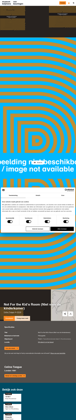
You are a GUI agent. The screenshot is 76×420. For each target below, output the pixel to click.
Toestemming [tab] (13, 195)
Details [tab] (38, 195)
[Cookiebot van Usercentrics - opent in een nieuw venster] (66, 190)
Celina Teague (9, 273)
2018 (19, 273)
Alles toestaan (62, 229)
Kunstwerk (9, 279)
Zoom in (38, 143)
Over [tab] (62, 195)
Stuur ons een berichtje (57, 314)
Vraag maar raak (22, 279)
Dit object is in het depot (46, 303)
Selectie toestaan (37, 229)
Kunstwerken (11, 10)
